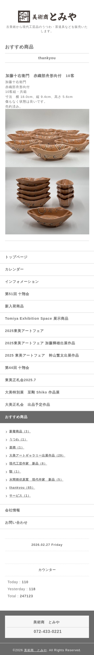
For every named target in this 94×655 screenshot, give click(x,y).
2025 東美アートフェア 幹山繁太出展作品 (42, 355)
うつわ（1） (18, 439)
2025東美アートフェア (24, 331)
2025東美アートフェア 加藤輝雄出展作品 (40, 343)
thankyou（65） (22, 487)
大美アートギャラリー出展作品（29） (37, 455)
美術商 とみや (35, 650)
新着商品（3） (20, 431)
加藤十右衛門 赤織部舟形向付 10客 (40, 76)
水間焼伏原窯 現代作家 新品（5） (36, 479)
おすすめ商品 (16, 417)
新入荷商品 (14, 306)
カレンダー (14, 269)
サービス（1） (20, 495)
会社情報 (12, 510)
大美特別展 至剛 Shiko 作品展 (32, 392)
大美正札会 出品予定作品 (27, 405)
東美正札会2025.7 (20, 380)
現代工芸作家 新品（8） (28, 463)
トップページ (16, 257)
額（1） (15, 471)
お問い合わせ (16, 522)
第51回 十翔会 (17, 294)
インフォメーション (22, 282)
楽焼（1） (16, 447)
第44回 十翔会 (17, 368)
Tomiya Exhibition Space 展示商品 (36, 318)
